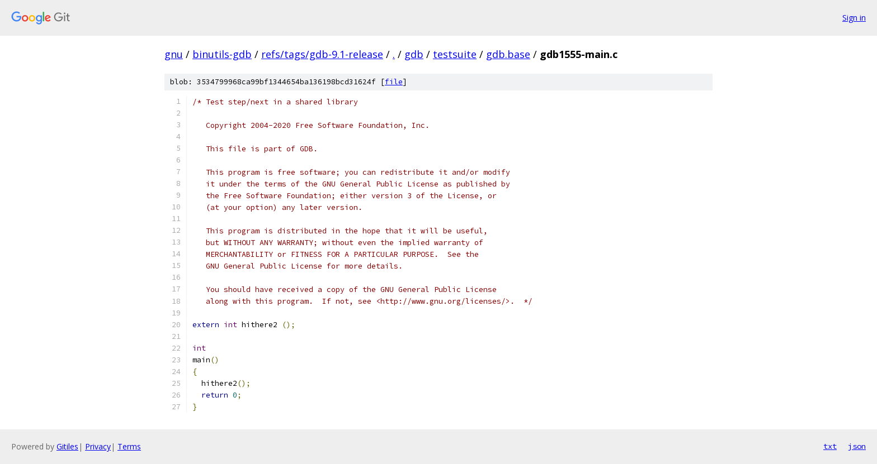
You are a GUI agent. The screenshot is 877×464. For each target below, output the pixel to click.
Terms (129, 446)
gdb (413, 54)
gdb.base (508, 54)
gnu (173, 54)
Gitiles (67, 446)
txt (830, 446)
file (394, 82)
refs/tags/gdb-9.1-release (322, 54)
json (857, 446)
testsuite (455, 54)
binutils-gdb (222, 54)
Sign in (854, 17)
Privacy (98, 446)
